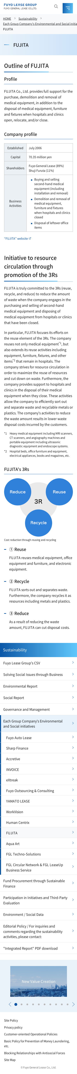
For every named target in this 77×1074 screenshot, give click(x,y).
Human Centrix (17, 822)
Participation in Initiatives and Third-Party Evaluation (35, 900)
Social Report (13, 697)
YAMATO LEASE (18, 801)
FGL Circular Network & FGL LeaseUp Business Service (34, 867)
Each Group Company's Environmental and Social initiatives (33, 723)
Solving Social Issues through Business (33, 674)
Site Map (10, 1060)
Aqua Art (13, 843)
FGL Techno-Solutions (23, 853)
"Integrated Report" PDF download (30, 948)
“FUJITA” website (17, 238)
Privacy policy (13, 1027)
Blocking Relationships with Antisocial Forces (34, 1053)
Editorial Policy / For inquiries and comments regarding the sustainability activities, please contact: (32, 931)
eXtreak (12, 779)
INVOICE (12, 769)
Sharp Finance (17, 748)
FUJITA (8, 29)
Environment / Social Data (23, 914)
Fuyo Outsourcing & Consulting (30, 790)
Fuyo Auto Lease (19, 737)
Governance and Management (26, 709)
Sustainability (27, 18)
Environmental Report (20, 686)
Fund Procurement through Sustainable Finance (34, 883)
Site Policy (11, 1020)
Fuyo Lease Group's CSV (21, 662)
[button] (10, 1004)
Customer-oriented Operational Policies (30, 1034)
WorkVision (14, 811)
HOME (7, 18)
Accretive (13, 758)
